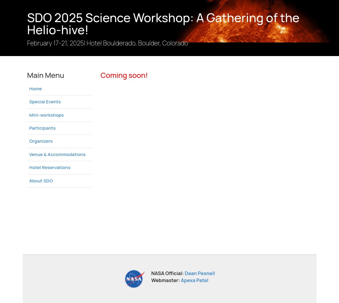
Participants (42, 128)
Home (35, 88)
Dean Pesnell (200, 273)
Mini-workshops (46, 115)
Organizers (41, 141)
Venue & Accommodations (57, 154)
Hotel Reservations (50, 167)
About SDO (41, 181)
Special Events (45, 101)
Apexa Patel (194, 280)
